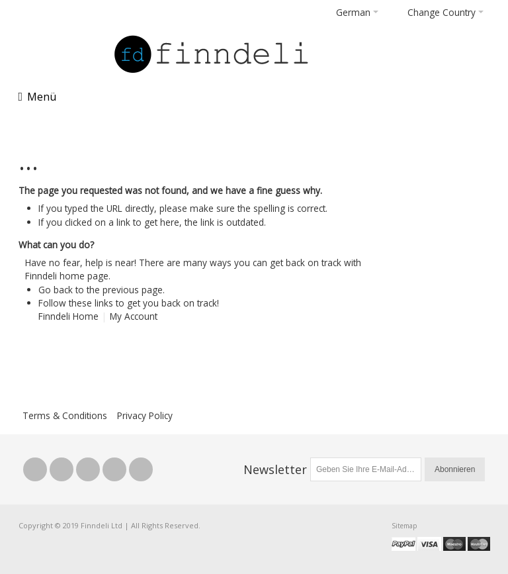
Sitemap (404, 525)
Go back (55, 289)
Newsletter (275, 469)
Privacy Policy (145, 415)
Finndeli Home (68, 316)
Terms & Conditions (64, 415)
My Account (133, 316)
